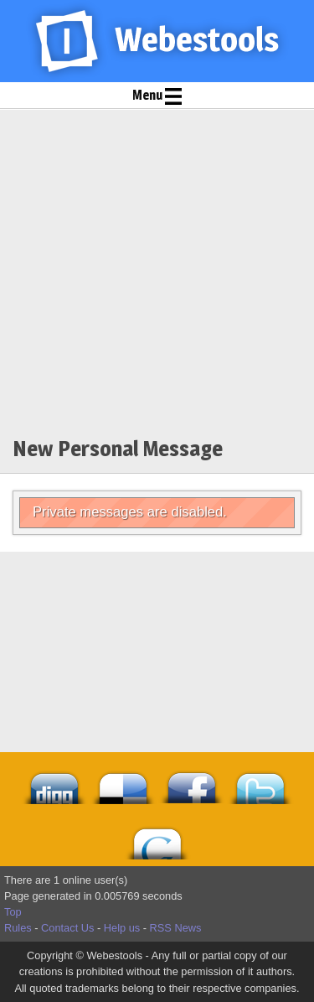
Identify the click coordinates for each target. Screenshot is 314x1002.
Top (13, 912)
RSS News (176, 928)
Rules (18, 928)
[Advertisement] (157, 275)
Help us (122, 928)
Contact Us (67, 928)
